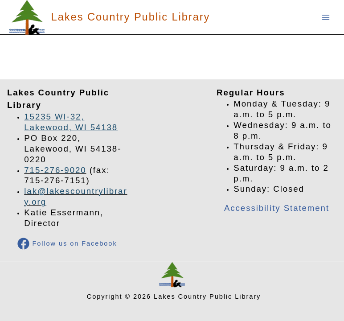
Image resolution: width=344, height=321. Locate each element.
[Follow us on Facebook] (67, 244)
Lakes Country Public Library (130, 17)
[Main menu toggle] (325, 17)
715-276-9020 (55, 170)
